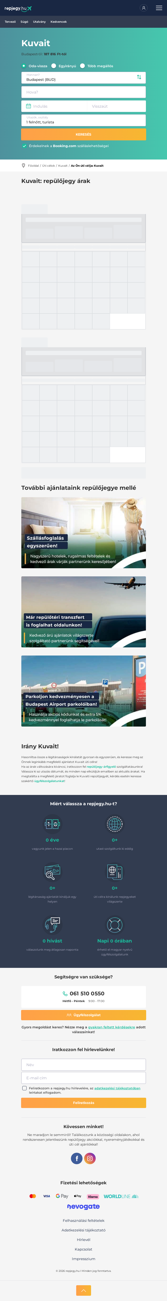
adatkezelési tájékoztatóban (117, 1088)
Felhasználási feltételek (83, 1220)
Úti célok (48, 165)
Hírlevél (83, 1239)
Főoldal (33, 165)
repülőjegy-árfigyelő (101, 766)
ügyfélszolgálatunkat (49, 781)
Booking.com (64, 146)
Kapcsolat (83, 1249)
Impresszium (83, 1259)
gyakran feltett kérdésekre (111, 1027)
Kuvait (63, 165)
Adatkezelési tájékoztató (83, 1230)
